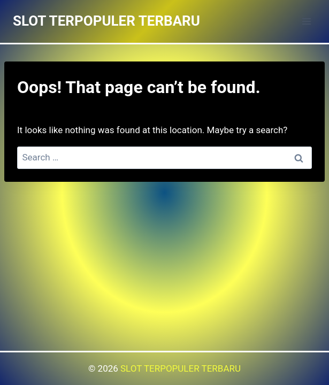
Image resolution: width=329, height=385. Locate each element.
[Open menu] (306, 21)
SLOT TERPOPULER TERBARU (180, 368)
